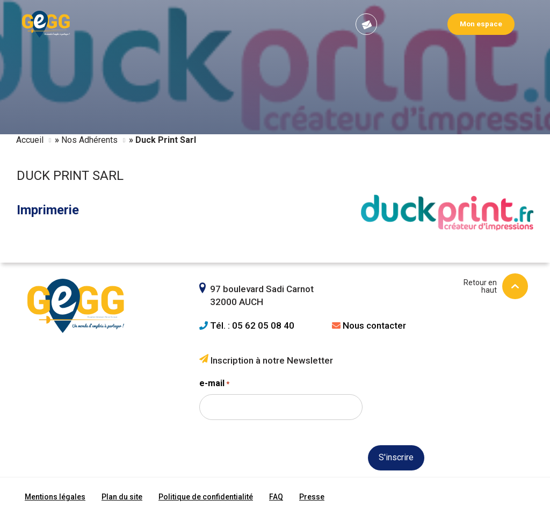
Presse (311, 496)
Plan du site (122, 496)
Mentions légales (55, 496)
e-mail (214, 384)
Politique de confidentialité (205, 496)
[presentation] (281, 477)
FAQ (276, 496)
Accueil (30, 140)
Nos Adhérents (89, 140)
